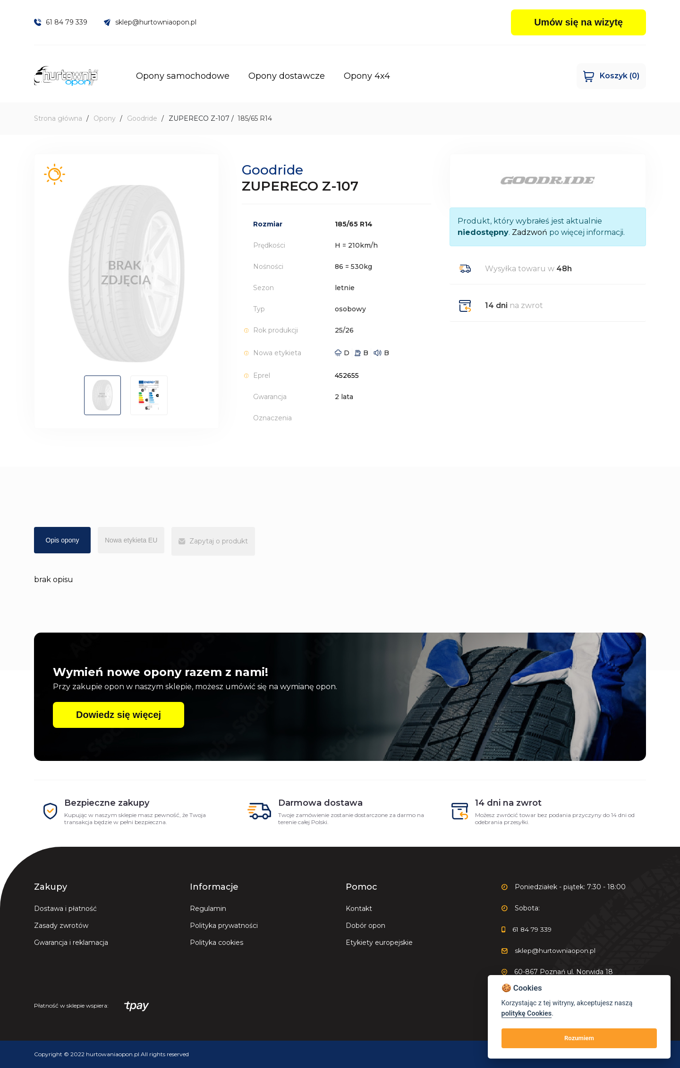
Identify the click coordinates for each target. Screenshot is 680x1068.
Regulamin (208, 908)
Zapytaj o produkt (212, 541)
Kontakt (359, 908)
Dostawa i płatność (65, 908)
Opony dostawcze (293, 76)
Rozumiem (579, 1038)
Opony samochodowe (189, 76)
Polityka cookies (216, 942)
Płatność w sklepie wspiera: (91, 1006)
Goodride (142, 118)
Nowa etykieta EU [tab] (131, 540)
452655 (347, 375)
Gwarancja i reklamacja (71, 942)
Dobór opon (365, 925)
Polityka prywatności (224, 925)
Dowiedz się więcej (118, 714)
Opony (105, 118)
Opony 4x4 (373, 76)
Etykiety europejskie (379, 942)
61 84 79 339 (60, 22)
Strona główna (58, 118)
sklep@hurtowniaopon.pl (150, 22)
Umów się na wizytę (578, 22)
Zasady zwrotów (61, 925)
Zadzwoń (529, 232)
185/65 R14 (255, 118)
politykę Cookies (527, 1014)
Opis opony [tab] (62, 540)
